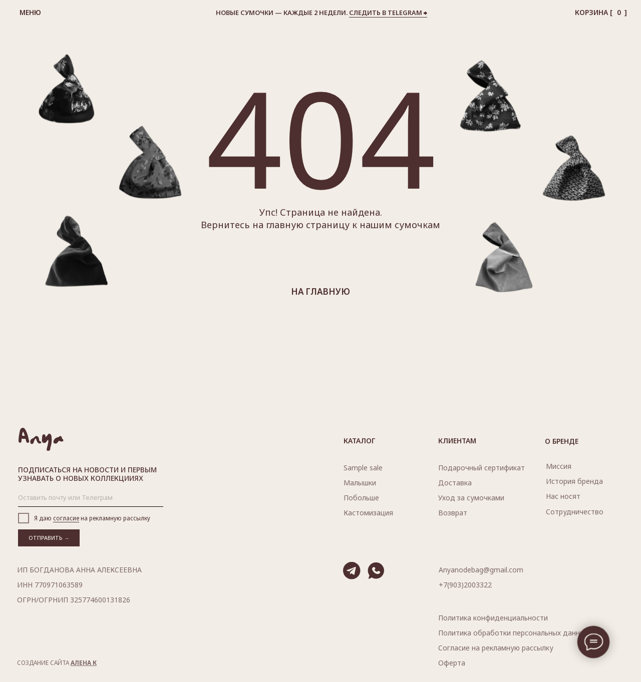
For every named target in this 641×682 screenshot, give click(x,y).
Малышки (360, 482)
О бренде (561, 441)
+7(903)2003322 (465, 584)
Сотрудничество (574, 511)
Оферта (451, 662)
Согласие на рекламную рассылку (495, 647)
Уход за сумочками (471, 497)
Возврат (452, 512)
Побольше (361, 497)
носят (563, 496)
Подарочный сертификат (481, 467)
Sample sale (363, 467)
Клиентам (457, 440)
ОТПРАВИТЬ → (49, 537)
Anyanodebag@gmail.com (481, 569)
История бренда (574, 481)
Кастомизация (368, 512)
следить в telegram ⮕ (388, 12)
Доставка (455, 482)
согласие (66, 518)
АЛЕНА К (84, 662)
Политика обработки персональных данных (513, 632)
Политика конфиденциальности (493, 617)
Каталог (360, 440)
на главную (320, 291)
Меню (30, 12)
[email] (90, 497)
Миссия (558, 466)
